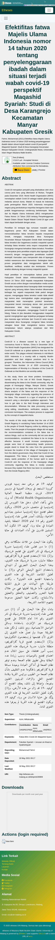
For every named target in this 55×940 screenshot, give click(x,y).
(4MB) (25, 170)
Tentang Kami (7, 864)
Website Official (8, 861)
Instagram (7, 886)
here (30, 936)
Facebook (7, 880)
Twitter (6, 883)
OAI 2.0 (41, 933)
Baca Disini (22, 170)
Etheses (7, 10)
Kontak (5, 869)
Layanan (5, 867)
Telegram (7, 888)
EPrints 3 (23, 933)
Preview (41, 170)
